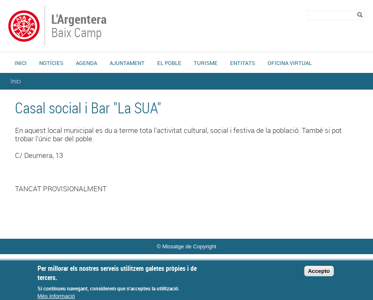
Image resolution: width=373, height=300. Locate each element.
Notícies (51, 63)
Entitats (242, 63)
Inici (21, 63)
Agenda (86, 63)
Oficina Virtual (290, 63)
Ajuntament (127, 63)
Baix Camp (79, 26)
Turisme (206, 63)
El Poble (169, 63)
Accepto (319, 274)
